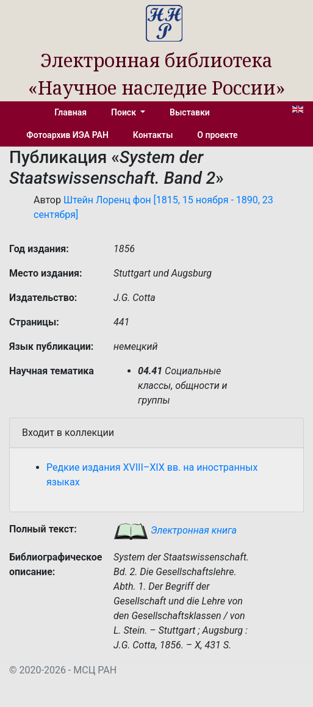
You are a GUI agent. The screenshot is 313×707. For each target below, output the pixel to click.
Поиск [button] (124, 112)
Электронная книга (175, 530)
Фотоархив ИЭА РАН (67, 135)
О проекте (217, 135)
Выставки (190, 112)
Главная (70, 112)
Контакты (153, 135)
